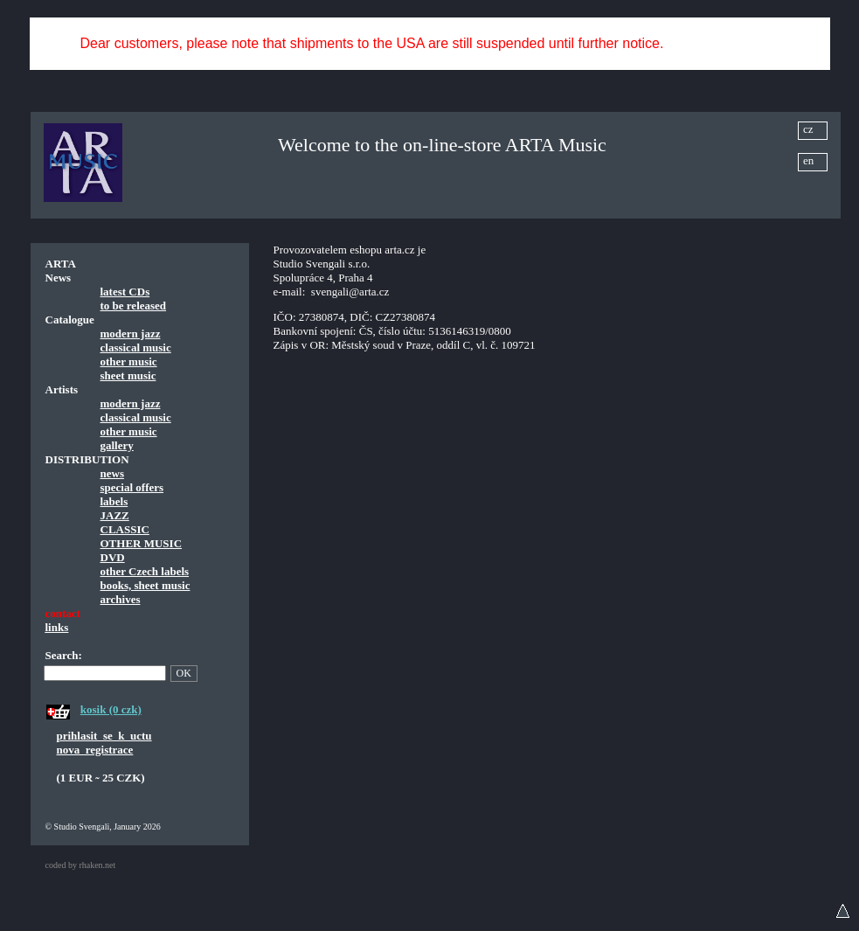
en (808, 160)
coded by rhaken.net (80, 865)
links (57, 627)
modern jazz (130, 333)
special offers (132, 487)
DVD (112, 557)
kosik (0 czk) (111, 709)
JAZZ (114, 515)
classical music (135, 347)
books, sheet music (145, 585)
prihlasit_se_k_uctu (104, 735)
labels (114, 501)
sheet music (128, 375)
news (112, 473)
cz (808, 128)
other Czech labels (145, 571)
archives (120, 599)
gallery (117, 445)
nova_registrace (95, 749)
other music (128, 361)
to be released (133, 305)
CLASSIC (124, 529)
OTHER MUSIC (141, 543)
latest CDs (125, 291)
